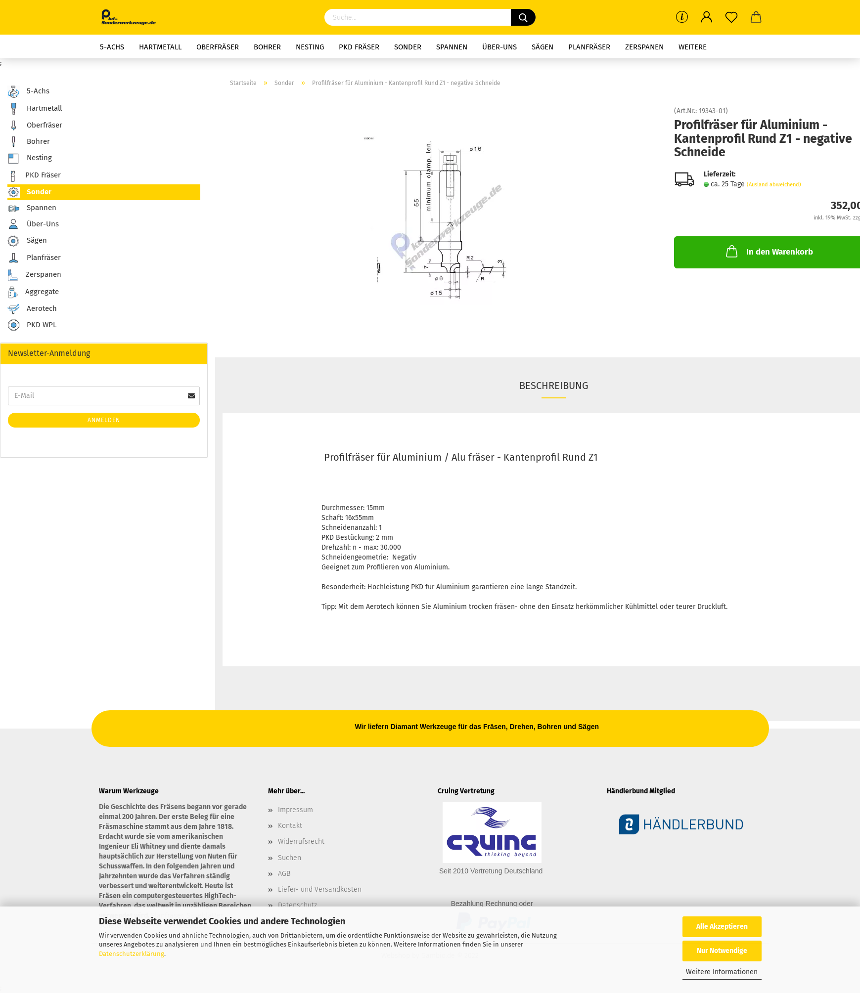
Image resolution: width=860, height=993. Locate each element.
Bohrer (267, 47)
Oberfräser (217, 47)
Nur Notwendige (722, 951)
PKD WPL (31, 325)
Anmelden (104, 420)
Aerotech (32, 308)
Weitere (693, 47)
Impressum (295, 810)
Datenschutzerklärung (131, 953)
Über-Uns (499, 47)
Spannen (451, 47)
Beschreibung (553, 385)
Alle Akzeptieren (722, 926)
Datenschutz (297, 905)
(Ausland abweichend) (774, 184)
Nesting (310, 47)
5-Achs (112, 47)
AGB (284, 873)
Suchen (289, 858)
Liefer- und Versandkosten (320, 889)
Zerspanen (644, 47)
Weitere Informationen (722, 972)
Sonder (407, 47)
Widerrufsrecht (301, 841)
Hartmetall (160, 47)
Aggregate (33, 292)
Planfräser (589, 47)
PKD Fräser (359, 47)
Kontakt (290, 825)
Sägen (542, 47)
